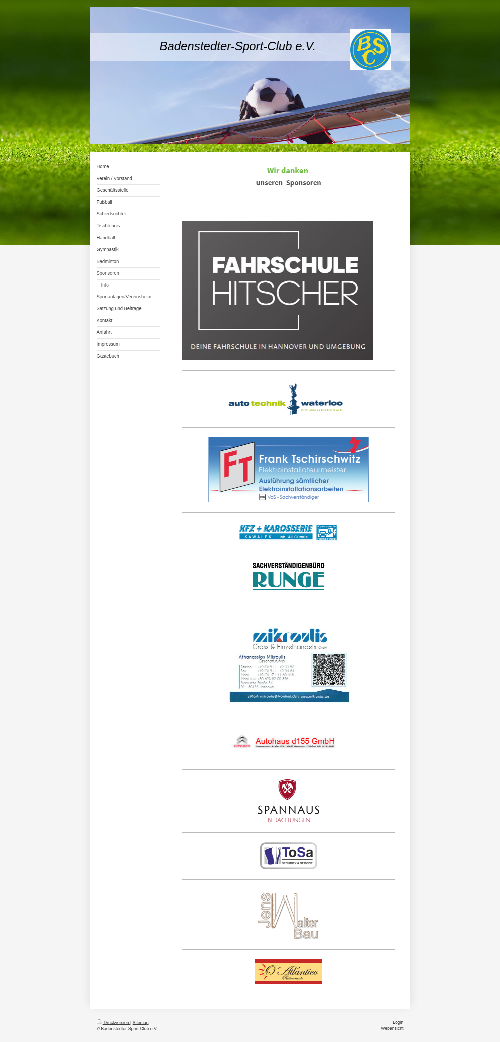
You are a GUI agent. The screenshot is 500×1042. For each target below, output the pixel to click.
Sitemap (141, 1022)
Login (398, 1022)
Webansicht (392, 1028)
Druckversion (113, 1022)
